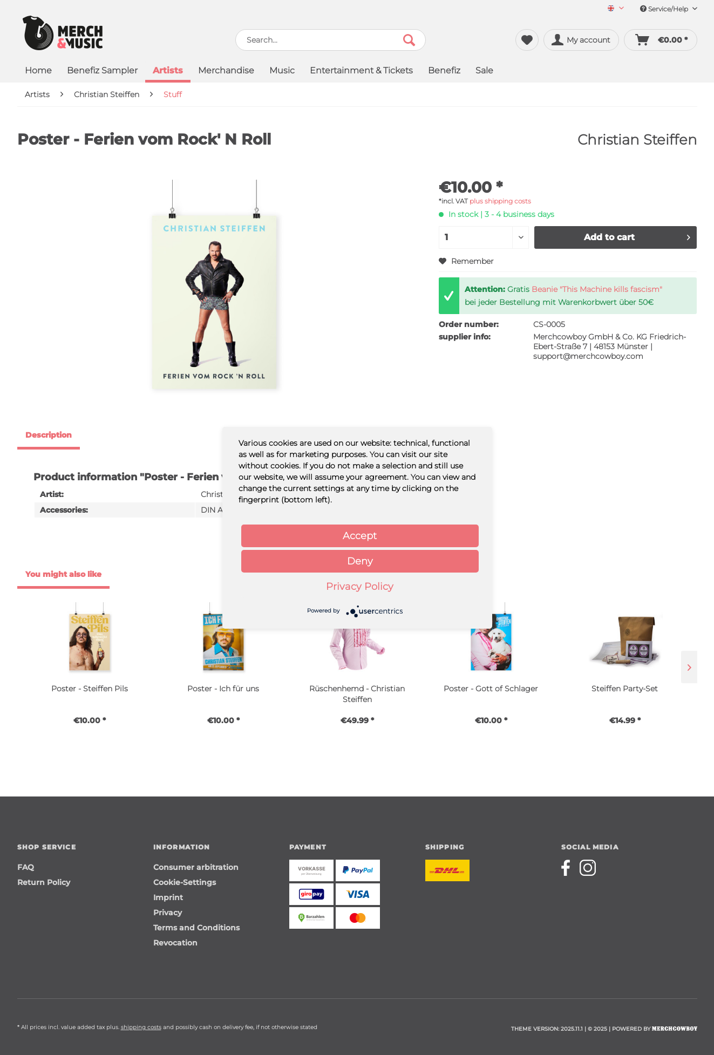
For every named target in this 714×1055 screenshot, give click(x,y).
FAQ (25, 867)
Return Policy (43, 882)
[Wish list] (527, 40)
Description (48, 435)
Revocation (175, 943)
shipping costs (141, 1027)
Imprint (168, 897)
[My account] (581, 40)
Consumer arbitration (196, 867)
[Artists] (168, 72)
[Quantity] (484, 237)
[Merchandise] (226, 71)
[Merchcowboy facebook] (569, 868)
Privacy (167, 912)
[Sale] (484, 71)
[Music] (282, 71)
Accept (360, 536)
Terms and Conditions (196, 928)
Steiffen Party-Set (624, 688)
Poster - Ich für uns (223, 688)
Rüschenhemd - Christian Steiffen (357, 694)
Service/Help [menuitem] (668, 9)
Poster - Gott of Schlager (491, 688)
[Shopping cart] (660, 40)
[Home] (38, 71)
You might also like (63, 574)
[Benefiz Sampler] (102, 71)
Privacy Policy (359, 587)
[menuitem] (611, 9)
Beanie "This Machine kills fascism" (597, 289)
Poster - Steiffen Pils (89, 688)
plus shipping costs (500, 201)
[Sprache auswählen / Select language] (616, 9)
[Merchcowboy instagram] (588, 868)
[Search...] (330, 40)
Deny (360, 561)
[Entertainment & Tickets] (361, 71)
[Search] (409, 40)
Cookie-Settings (184, 882)
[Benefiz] (444, 71)
